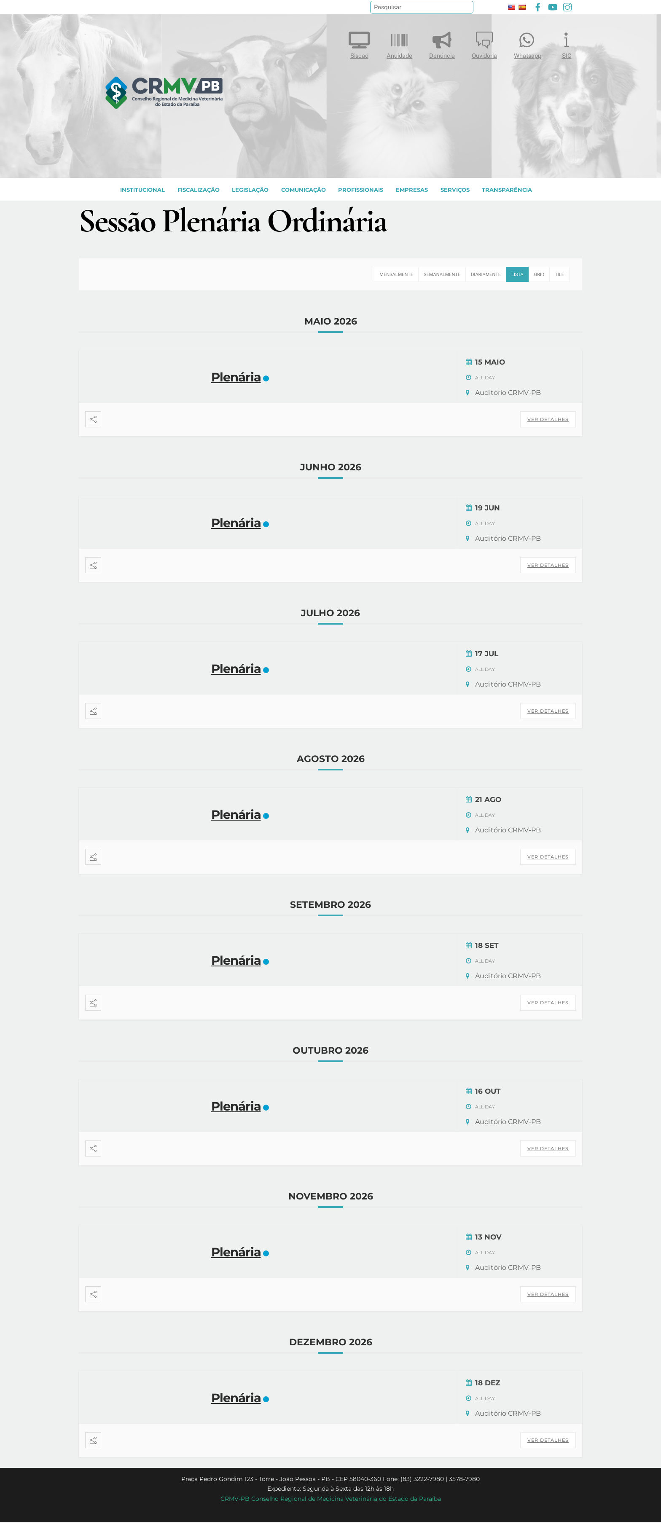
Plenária (236, 378)
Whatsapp (527, 43)
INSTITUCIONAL (142, 191)
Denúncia (442, 43)
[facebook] (537, 6)
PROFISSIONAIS (360, 191)
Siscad (359, 43)
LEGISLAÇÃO (250, 191)
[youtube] (552, 6)
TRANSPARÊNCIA (507, 191)
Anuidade (399, 43)
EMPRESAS (412, 191)
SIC (566, 43)
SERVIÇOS (455, 191)
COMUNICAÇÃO (303, 191)
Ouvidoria (484, 43)
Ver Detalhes (548, 421)
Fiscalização (198, 191)
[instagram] (567, 6)
